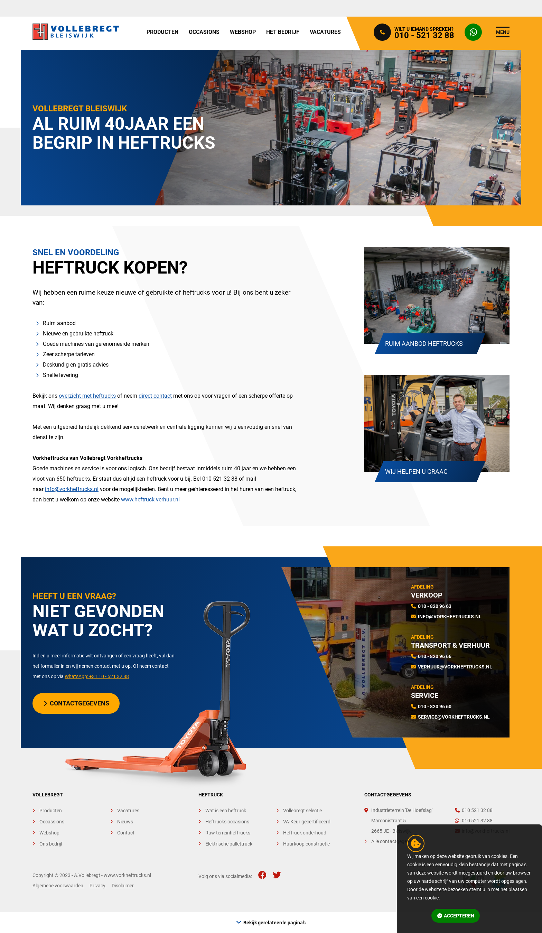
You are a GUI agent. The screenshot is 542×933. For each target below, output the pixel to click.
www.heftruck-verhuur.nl (150, 499)
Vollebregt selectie (302, 810)
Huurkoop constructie (306, 844)
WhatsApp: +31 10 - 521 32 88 (97, 676)
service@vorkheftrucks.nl (454, 717)
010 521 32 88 (474, 810)
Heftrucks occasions (227, 821)
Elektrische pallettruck (228, 844)
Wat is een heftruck (225, 810)
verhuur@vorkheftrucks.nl (455, 666)
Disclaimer (123, 885)
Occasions (204, 32)
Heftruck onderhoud (304, 832)
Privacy (98, 885)
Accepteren (456, 915)
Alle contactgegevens (394, 841)
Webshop (243, 32)
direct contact (155, 395)
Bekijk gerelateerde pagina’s (274, 922)
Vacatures (325, 32)
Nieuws (125, 821)
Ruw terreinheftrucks (227, 832)
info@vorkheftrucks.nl (72, 489)
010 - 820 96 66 (434, 656)
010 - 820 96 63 (434, 606)
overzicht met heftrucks (87, 395)
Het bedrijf (282, 32)
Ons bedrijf (51, 844)
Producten (162, 32)
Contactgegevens (76, 703)
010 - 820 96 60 (434, 706)
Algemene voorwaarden (58, 885)
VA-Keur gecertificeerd (306, 821)
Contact (125, 832)
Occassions (51, 821)
